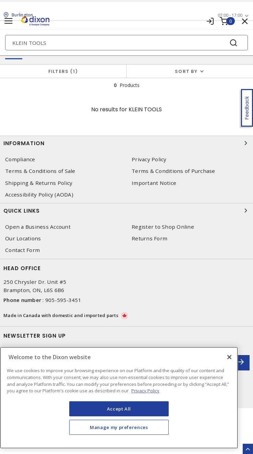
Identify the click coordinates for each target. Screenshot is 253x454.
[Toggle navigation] (8, 21)
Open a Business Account (38, 227)
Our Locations (23, 238)
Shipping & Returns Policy (38, 183)
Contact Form (22, 250)
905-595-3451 (63, 300)
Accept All (119, 409)
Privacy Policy (149, 159)
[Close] (229, 357)
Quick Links (126, 210)
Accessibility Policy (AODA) (39, 194)
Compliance (20, 159)
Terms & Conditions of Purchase (173, 171)
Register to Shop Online (163, 227)
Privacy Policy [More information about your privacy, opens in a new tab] (145, 391)
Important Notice (154, 183)
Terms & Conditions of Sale (40, 171)
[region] (119, 398)
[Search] (126, 42)
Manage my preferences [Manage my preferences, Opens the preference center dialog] (119, 427)
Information (126, 143)
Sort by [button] (186, 71)
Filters (63, 71)
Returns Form (149, 238)
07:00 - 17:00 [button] (230, 15)
